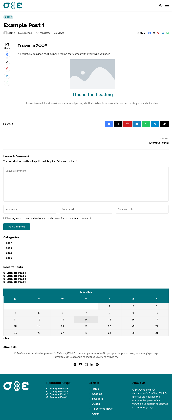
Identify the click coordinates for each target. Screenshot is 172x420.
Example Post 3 (16, 275)
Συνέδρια (97, 398)
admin (11, 33)
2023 (9, 248)
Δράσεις (97, 393)
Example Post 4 (16, 272)
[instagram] (86, 364)
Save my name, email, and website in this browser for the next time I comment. (49, 218)
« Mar (6, 338)
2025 (9, 258)
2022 (9, 243)
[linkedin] (92, 364)
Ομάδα (96, 403)
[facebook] (75, 364)
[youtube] (80, 364)
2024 (9, 253)
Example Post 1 (16, 281)
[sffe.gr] (12, 5)
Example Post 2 (16, 278)
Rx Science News (102, 408)
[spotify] (97, 364)
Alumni (96, 413)
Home (95, 388)
